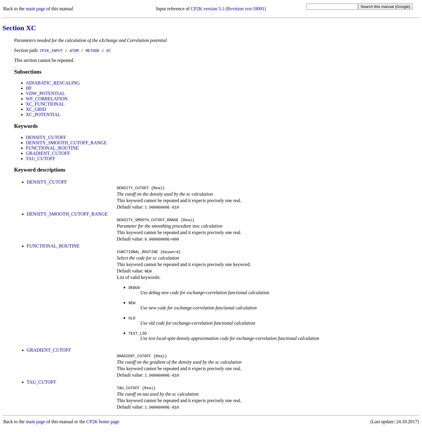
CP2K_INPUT (51, 50)
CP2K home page (103, 425)
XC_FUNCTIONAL (45, 103)
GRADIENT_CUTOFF (48, 153)
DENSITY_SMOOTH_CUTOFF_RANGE (66, 142)
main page (35, 8)
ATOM (74, 50)
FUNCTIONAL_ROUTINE (52, 147)
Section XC (19, 28)
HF (29, 88)
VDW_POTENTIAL (45, 93)
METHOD (92, 50)
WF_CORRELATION (47, 98)
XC (108, 50)
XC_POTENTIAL (43, 114)
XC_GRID (36, 109)
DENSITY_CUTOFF (46, 137)
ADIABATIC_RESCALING (53, 82)
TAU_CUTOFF (40, 158)
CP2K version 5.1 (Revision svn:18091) (228, 8)
